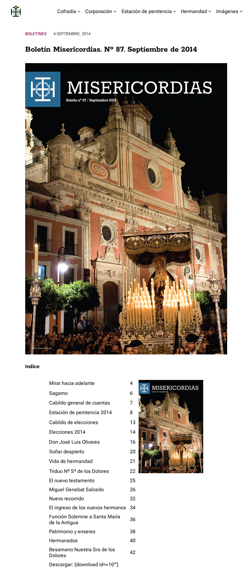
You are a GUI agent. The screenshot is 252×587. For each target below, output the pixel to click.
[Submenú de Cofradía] (78, 11)
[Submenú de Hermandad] (209, 11)
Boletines (36, 33)
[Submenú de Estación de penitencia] (174, 11)
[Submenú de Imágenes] (241, 11)
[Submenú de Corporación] (115, 11)
